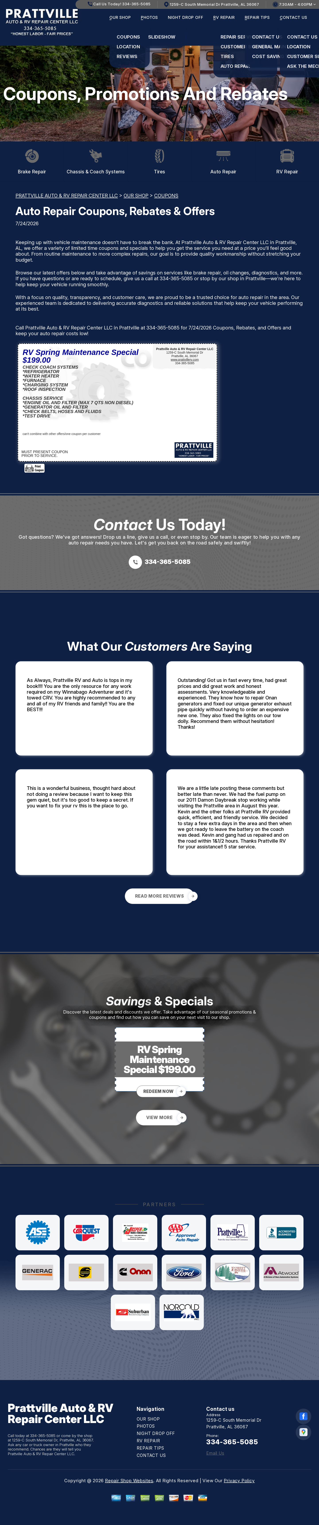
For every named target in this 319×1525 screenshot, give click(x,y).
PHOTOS (149, 17)
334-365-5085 (176, 278)
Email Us (215, 1453)
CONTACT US (293, 17)
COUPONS (166, 195)
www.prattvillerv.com (185, 359)
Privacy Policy (239, 1480)
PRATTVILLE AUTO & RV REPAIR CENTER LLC (67, 195)
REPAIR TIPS (257, 17)
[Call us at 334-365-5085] (160, 562)
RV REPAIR (224, 17)
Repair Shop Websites (129, 1480)
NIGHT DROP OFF (185, 17)
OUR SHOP (120, 17)
